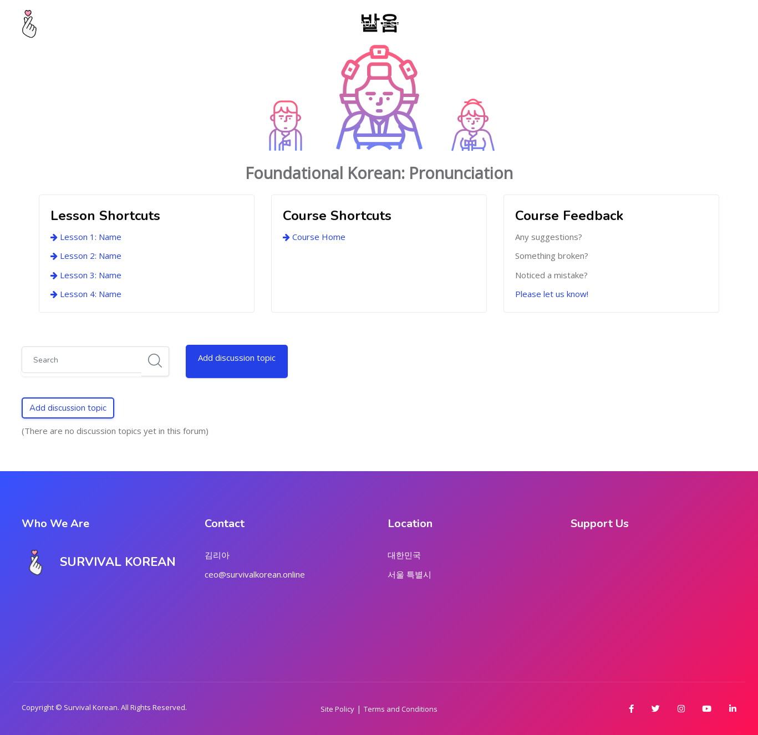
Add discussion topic (237, 357)
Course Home (314, 236)
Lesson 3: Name (85, 274)
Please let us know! (551, 293)
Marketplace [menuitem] (472, 24)
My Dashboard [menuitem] (231, 24)
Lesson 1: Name (85, 236)
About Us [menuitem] (309, 24)
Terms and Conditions (400, 709)
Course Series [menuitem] (386, 24)
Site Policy (337, 709)
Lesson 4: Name (85, 293)
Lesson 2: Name (85, 255)
